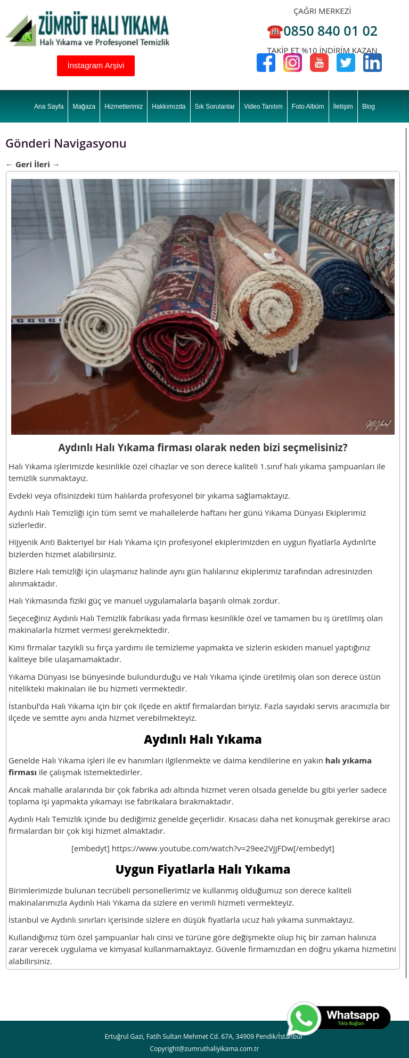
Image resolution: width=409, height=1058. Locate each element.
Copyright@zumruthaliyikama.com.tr (204, 1048)
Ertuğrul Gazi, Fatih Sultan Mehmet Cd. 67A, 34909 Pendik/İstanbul (203, 1036)
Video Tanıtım (263, 106)
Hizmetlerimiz (123, 106)
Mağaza (83, 106)
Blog (368, 106)
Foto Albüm (308, 106)
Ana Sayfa (48, 106)
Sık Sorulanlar (215, 106)
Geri (18, 164)
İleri (47, 164)
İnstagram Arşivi (96, 65)
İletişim (343, 106)
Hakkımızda (168, 106)
